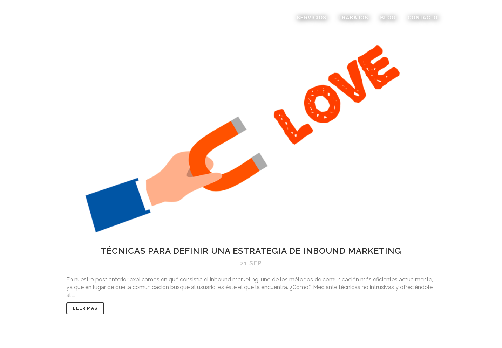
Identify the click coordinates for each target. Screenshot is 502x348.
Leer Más (85, 308)
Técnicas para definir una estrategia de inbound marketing (251, 251)
